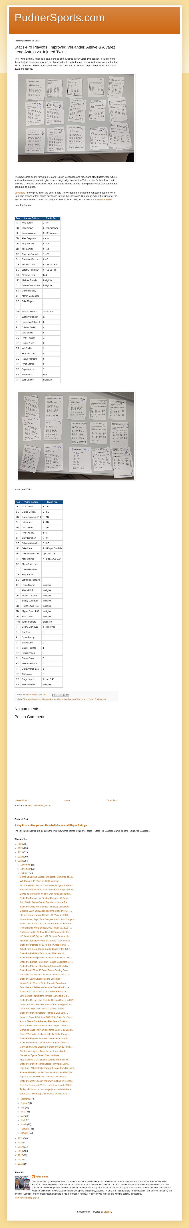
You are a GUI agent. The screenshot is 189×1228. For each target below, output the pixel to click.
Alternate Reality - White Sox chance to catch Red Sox (46, 1072)
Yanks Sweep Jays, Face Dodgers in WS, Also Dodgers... (48, 919)
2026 (20, 844)
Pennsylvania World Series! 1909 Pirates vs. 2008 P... (46, 928)
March (24, 1124)
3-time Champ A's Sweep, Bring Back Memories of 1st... (47, 877)
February (25, 1129)
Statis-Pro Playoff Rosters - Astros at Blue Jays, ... (44, 1013)
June (23, 1111)
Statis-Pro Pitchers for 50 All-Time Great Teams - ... (44, 945)
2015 (20, 1164)
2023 (20, 856)
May (23, 1116)
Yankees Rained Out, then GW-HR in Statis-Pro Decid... (47, 1017)
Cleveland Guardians (32, 699)
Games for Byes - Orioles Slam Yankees (39, 1055)
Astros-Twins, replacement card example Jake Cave (45, 1025)
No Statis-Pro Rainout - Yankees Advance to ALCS (44, 974)
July (23, 1107)
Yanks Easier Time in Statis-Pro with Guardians (43, 983)
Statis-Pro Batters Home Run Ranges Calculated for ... (46, 962)
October (25, 873)
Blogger (107, 1212)
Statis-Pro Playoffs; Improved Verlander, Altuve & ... (45, 1038)
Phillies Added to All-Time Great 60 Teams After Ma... (45, 932)
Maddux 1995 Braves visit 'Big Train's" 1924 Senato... (46, 940)
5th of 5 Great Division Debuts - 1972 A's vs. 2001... (45, 915)
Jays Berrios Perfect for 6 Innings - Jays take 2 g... (44, 996)
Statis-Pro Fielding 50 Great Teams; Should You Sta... (46, 957)
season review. (104, 199)
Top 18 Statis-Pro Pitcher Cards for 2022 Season (43, 1076)
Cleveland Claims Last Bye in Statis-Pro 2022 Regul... (46, 1047)
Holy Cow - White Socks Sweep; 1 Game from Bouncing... (48, 1068)
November (26, 869)
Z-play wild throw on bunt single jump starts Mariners (45, 1089)
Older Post (112, 800)
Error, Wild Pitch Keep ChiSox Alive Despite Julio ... (45, 1093)
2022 (20, 861)
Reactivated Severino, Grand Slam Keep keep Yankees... (47, 889)
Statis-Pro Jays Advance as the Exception (40, 979)
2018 (20, 1151)
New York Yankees (80, 699)
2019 (20, 1147)
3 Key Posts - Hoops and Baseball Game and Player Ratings (51, 825)
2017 (20, 1155)
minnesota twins (64, 699)
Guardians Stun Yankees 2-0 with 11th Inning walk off (46, 1004)
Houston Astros (49, 699)
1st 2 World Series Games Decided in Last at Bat (43, 902)
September (26, 1099)
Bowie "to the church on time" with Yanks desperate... (46, 894)
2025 (20, 848)
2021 (20, 1138)
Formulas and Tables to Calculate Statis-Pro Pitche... (45, 987)
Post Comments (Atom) (39, 805)
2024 (20, 852)
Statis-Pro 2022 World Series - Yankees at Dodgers (45, 906)
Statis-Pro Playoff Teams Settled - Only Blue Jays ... (45, 1064)
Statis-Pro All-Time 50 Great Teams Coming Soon (44, 970)
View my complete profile (27, 1198)
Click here (20, 192)
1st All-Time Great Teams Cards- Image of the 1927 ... (46, 949)
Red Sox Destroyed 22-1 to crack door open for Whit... (46, 1085)
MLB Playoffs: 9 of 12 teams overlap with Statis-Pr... (45, 1059)
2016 (20, 1159)
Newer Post (21, 800)
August (24, 1103)
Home (67, 800)
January (25, 1133)
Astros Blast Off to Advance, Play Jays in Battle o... (44, 1021)
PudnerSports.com (60, 17)
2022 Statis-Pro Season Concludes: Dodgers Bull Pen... (47, 885)
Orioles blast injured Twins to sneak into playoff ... (44, 1051)
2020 (20, 1142)
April (23, 1120)
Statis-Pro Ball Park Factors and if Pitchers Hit (42, 953)
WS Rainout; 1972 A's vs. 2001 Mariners (39, 881)
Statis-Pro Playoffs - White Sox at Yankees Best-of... (45, 1042)
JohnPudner (41, 1176)
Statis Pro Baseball (97, 699)
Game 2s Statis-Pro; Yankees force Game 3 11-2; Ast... (46, 1030)
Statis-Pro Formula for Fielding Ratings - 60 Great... (45, 898)
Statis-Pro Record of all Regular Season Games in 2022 (47, 1000)
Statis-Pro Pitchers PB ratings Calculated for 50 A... (45, 966)
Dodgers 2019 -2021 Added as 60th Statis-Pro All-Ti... (46, 911)
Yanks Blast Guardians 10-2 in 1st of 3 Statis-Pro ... (45, 991)
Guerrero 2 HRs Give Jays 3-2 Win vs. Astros (42, 1008)
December (26, 864)
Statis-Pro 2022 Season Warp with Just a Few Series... (46, 1081)
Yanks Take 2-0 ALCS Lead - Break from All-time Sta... (46, 923)
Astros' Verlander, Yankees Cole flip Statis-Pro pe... (44, 1034)
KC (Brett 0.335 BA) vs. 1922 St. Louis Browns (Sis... (45, 936)
